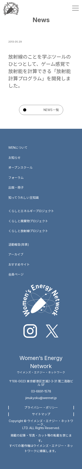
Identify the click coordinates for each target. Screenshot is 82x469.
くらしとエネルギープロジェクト (31, 211)
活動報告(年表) (18, 244)
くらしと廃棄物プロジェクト (28, 221)
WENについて (18, 147)
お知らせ (14, 157)
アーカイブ (15, 254)
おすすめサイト (19, 264)
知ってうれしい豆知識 (23, 197)
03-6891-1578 (41, 391)
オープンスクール (20, 167)
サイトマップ (41, 414)
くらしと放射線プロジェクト (28, 231)
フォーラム (16, 177)
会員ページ (16, 274)
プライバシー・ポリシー (41, 407)
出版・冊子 (16, 187)
